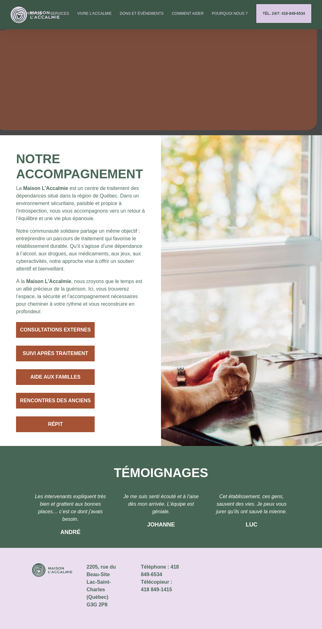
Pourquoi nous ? (229, 17)
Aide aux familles (55, 377)
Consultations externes (55, 329)
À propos (32, 17)
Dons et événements (142, 17)
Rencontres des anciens (55, 400)
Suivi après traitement (55, 353)
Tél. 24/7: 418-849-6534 (284, 17)
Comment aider (187, 17)
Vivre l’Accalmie (94, 17)
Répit (55, 424)
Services (59, 17)
